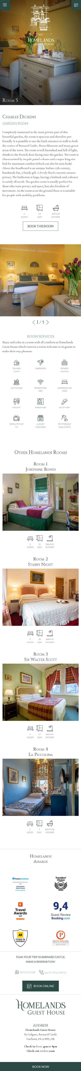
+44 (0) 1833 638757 (55, 972)
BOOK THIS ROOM (41, 226)
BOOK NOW (40, 1066)
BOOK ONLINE (40, 986)
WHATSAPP (28, 972)
